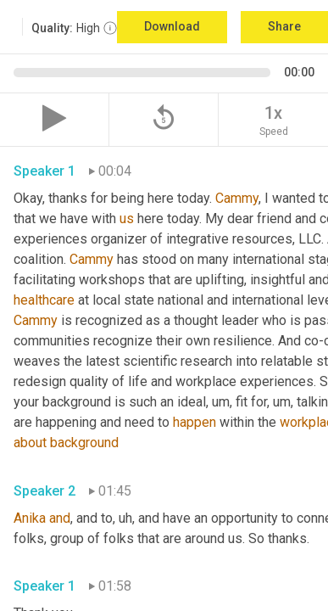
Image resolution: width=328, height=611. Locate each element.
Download (172, 26)
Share (284, 26)
